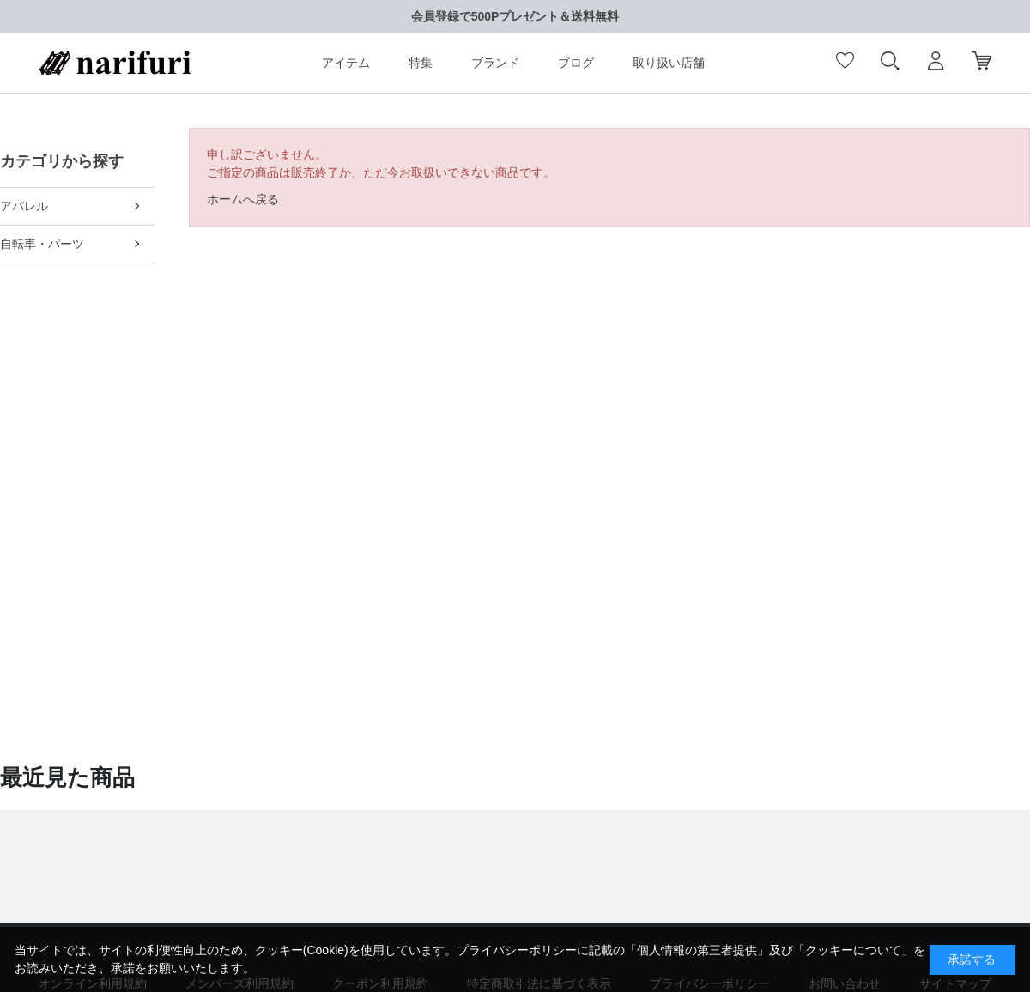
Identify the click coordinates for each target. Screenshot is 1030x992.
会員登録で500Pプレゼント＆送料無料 (515, 16)
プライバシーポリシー (517, 950)
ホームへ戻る (243, 199)
